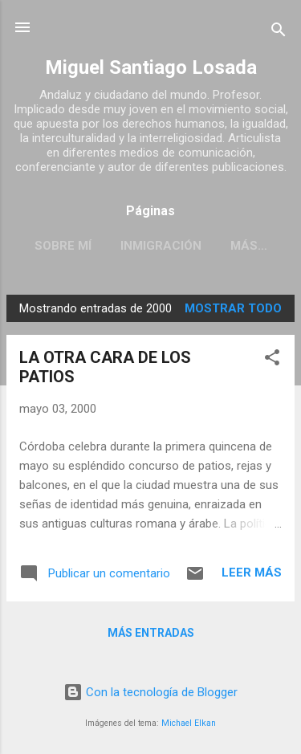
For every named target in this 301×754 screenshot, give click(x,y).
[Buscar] (278, 32)
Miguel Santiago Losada (151, 67)
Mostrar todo (233, 308)
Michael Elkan (188, 723)
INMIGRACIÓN (160, 245)
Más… (248, 245)
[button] (272, 360)
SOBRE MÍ (63, 245)
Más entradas (151, 632)
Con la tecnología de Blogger (150, 692)
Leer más (252, 572)
